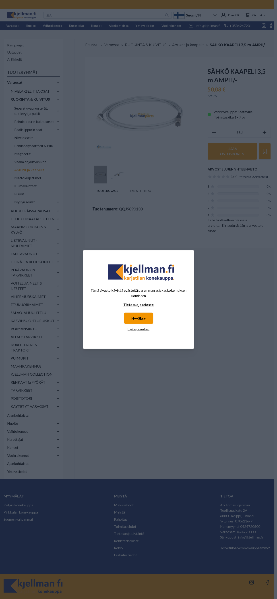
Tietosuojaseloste (138, 304)
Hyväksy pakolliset (138, 329)
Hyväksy (138, 318)
